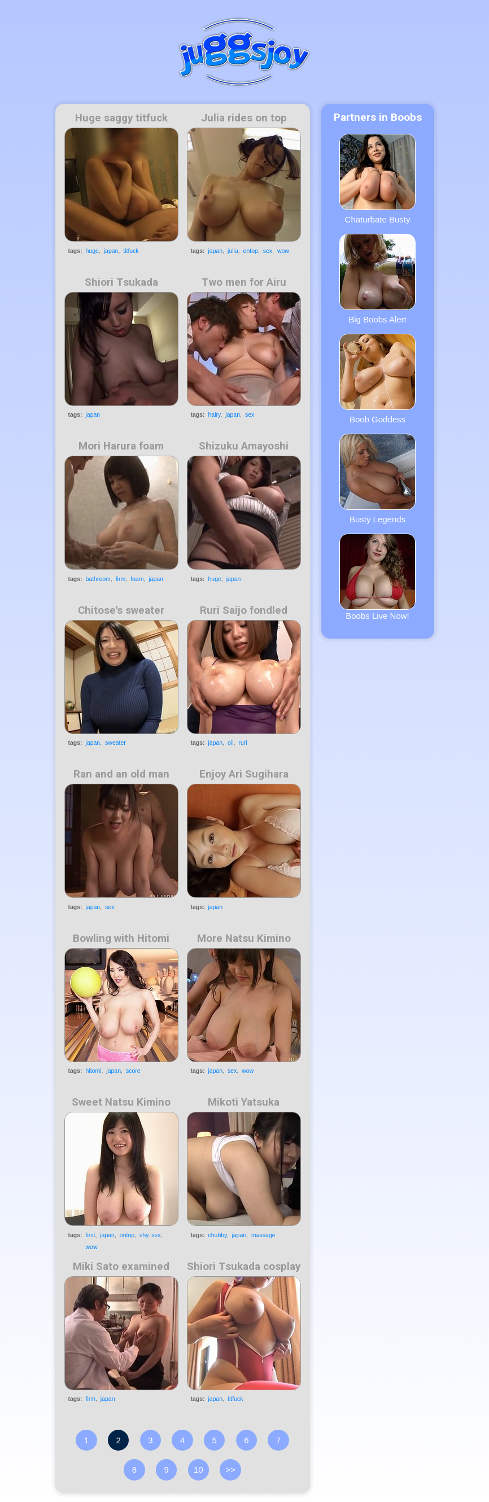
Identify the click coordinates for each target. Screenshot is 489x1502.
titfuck (130, 250)
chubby (217, 1235)
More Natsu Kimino (244, 938)
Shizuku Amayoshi (244, 446)
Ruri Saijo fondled (243, 610)
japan (111, 250)
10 (198, 1469)
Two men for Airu (244, 282)
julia (233, 250)
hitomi (94, 1070)
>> (230, 1469)
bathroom (98, 578)
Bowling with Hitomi (121, 938)
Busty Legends (377, 479)
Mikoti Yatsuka (244, 1102)
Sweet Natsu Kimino (121, 1102)
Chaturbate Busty (377, 179)
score (133, 1070)
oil (231, 742)
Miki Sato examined (121, 1266)
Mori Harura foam (121, 446)
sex (267, 250)
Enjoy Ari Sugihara (244, 774)
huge (92, 250)
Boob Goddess (377, 379)
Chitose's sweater (121, 610)
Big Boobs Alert (377, 279)
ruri (242, 742)
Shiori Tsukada (121, 282)
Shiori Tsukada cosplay (243, 1266)
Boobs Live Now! (377, 577)
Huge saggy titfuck (121, 118)
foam (136, 578)
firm (121, 578)
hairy (214, 414)
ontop (250, 250)
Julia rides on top (244, 118)
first (90, 1235)
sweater (115, 742)
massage (263, 1235)
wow (283, 250)
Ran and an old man (121, 774)
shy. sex (150, 1235)
